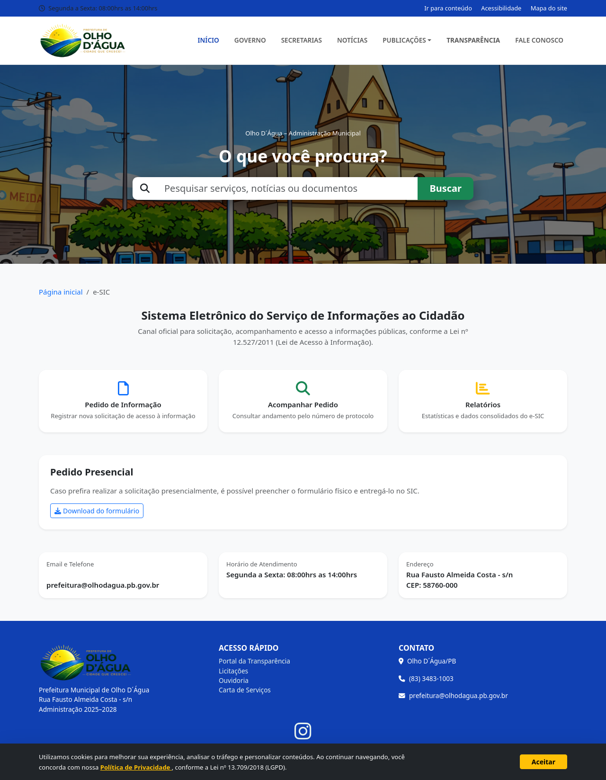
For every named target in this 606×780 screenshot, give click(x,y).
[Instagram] (303, 731)
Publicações (404, 40)
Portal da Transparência (254, 660)
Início (208, 40)
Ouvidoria (234, 680)
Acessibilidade (501, 8)
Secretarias (301, 40)
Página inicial (61, 291)
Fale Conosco (539, 40)
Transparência (473, 40)
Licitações (233, 670)
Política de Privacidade (136, 767)
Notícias (352, 40)
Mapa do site (549, 8)
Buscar (445, 188)
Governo (250, 40)
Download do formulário (96, 510)
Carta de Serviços (245, 689)
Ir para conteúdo (448, 8)
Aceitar (543, 761)
